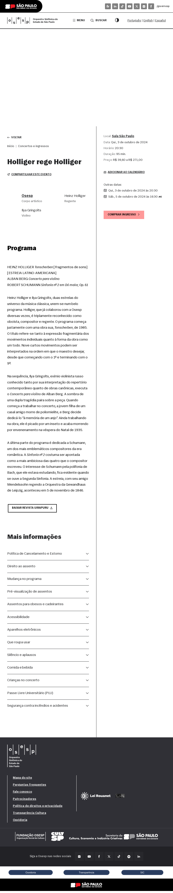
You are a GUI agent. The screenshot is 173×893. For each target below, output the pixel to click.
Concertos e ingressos (33, 146)
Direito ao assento (21, 568)
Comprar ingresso (125, 215)
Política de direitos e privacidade (37, 808)
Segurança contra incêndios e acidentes (37, 707)
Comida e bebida (20, 669)
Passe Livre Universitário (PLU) (30, 695)
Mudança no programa (24, 581)
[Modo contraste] (116, 20)
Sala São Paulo (123, 136)
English (148, 20)
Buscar (97, 20)
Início (10, 146)
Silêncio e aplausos (21, 657)
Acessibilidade (18, 619)
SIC (142, 874)
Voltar (14, 137)
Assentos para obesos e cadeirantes (35, 606)
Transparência (86, 874)
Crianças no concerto (23, 682)
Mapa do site (22, 779)
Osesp (27, 197)
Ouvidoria (20, 822)
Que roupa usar (18, 644)
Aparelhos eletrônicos (24, 631)
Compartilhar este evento (30, 175)
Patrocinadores (24, 800)
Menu (77, 20)
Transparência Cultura (29, 815)
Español (160, 20)
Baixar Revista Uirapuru (33, 509)
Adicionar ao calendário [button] (126, 172)
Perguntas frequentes (29, 786)
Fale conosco (22, 793)
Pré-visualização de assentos (29, 593)
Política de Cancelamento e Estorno (34, 555)
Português (134, 20)
